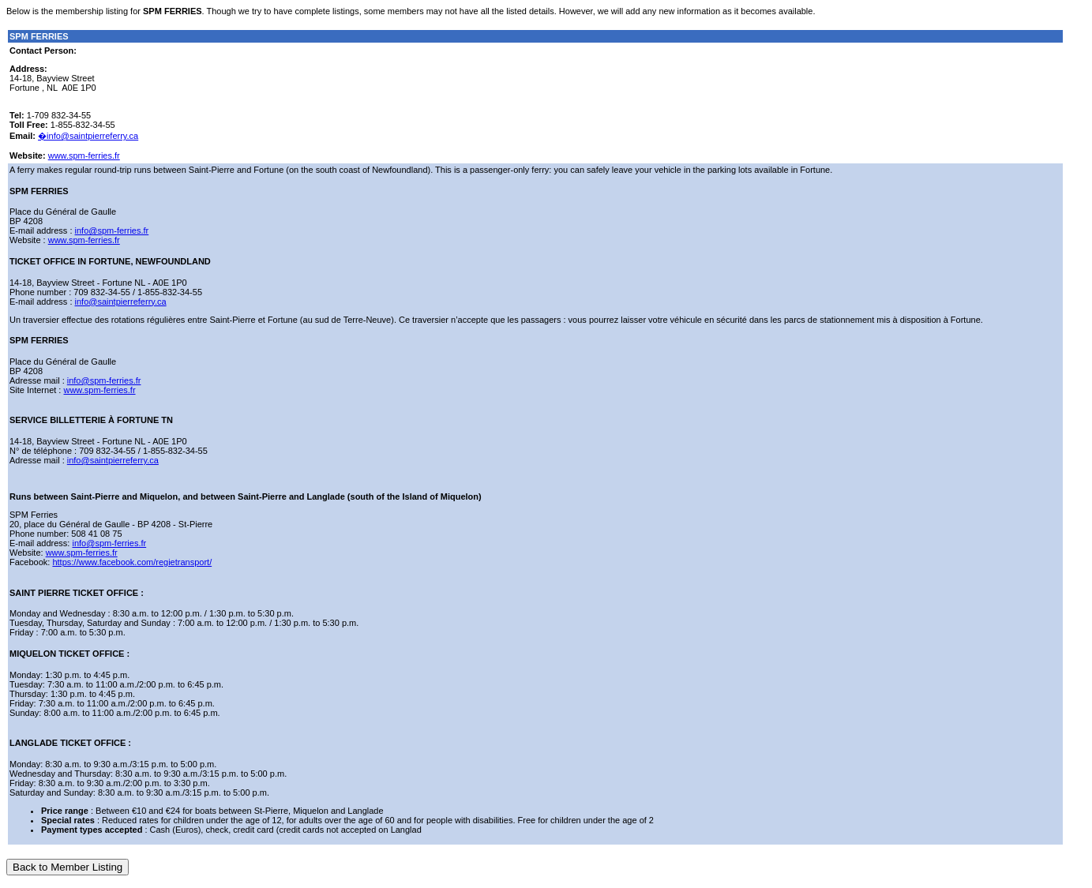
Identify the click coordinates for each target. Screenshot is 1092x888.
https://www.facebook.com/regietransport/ (132, 562)
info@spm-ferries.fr (112, 230)
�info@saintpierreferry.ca (88, 136)
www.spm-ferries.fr (84, 155)
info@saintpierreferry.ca (121, 301)
